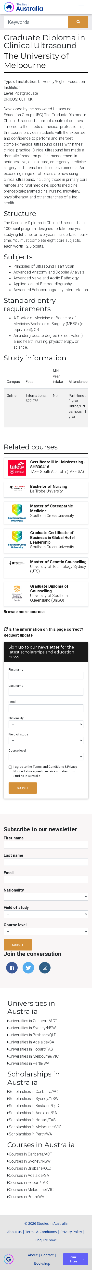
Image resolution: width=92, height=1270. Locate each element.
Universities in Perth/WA (29, 1063)
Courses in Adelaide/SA (29, 1175)
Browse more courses (24, 611)
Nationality (16, 718)
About (33, 1255)
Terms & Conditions (41, 1231)
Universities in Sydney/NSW (32, 1027)
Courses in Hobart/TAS (28, 1182)
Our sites (74, 1259)
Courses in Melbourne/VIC (31, 1189)
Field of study (18, 734)
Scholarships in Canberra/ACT (34, 1091)
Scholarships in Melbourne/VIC (35, 1126)
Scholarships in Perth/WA (30, 1134)
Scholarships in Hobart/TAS (32, 1119)
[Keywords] (36, 22)
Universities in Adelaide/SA (31, 1042)
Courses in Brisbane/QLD (30, 1168)
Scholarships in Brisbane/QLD (34, 1105)
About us (14, 1231)
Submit (22, 788)
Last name (16, 686)
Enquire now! (46, 1240)
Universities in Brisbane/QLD (32, 1034)
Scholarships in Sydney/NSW (33, 1098)
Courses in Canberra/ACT (30, 1154)
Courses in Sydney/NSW (30, 1161)
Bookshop (42, 1263)
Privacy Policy (71, 1231)
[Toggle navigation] (81, 7)
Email (12, 702)
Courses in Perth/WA (26, 1196)
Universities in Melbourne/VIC (34, 1056)
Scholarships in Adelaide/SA (33, 1112)
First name (16, 669)
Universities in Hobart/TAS (31, 1049)
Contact (47, 1255)
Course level (17, 750)
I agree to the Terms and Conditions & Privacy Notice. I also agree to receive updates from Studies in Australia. (45, 771)
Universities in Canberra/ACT (33, 1020)
